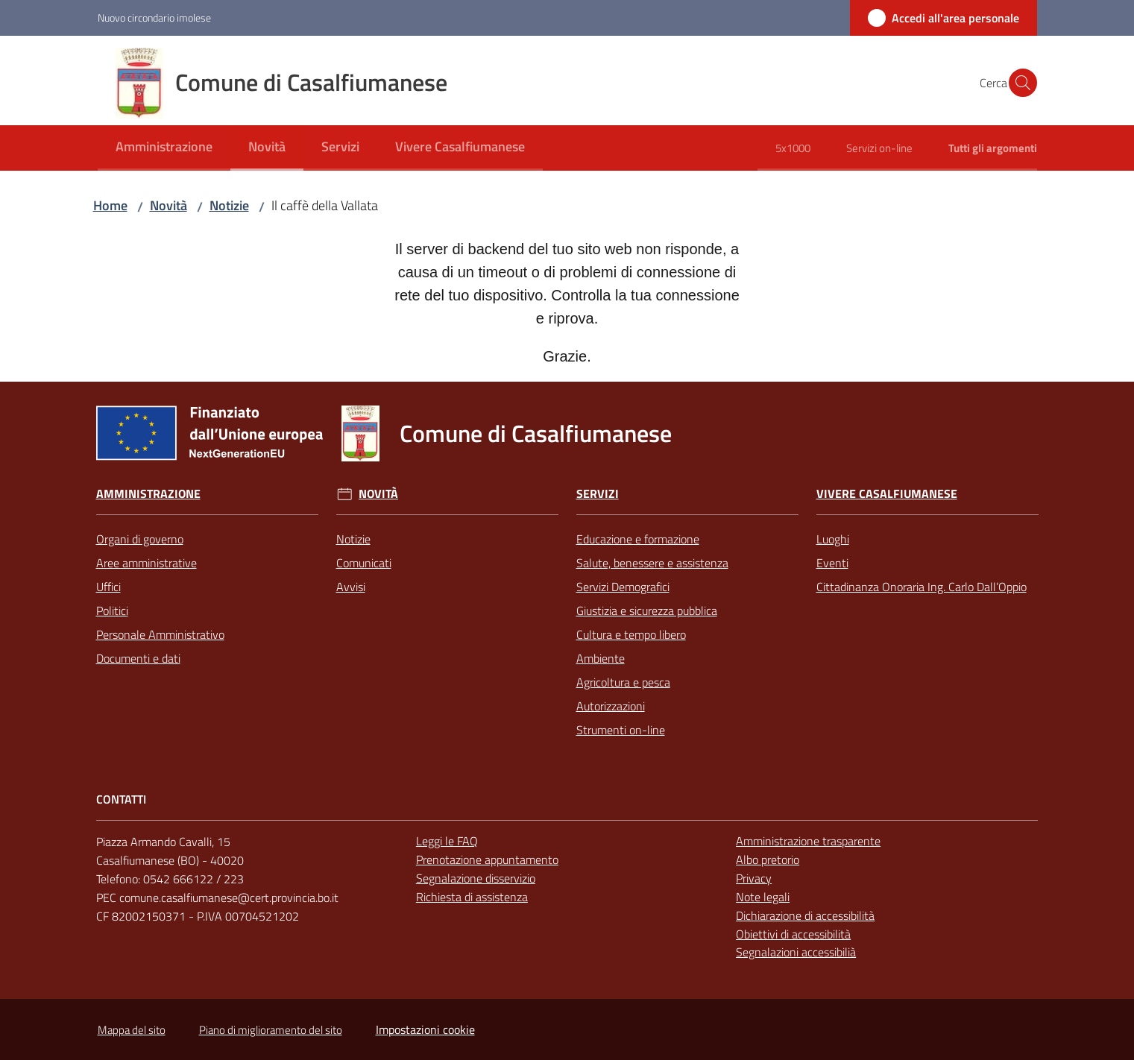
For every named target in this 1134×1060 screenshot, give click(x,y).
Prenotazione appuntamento (487, 859)
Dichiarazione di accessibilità (805, 915)
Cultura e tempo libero (631, 634)
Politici (112, 610)
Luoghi (832, 539)
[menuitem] (164, 148)
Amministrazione (148, 493)
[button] (1019, 83)
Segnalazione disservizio (475, 878)
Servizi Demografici (623, 587)
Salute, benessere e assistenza (652, 563)
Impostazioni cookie (425, 1029)
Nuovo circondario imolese (154, 17)
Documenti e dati (138, 658)
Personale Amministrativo (160, 634)
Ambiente (600, 658)
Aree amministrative (146, 563)
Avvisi (350, 587)
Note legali (763, 897)
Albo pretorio (767, 859)
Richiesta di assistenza (472, 897)
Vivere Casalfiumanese (886, 493)
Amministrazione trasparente (808, 841)
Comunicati (363, 563)
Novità (168, 205)
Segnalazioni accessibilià (796, 952)
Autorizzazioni (610, 706)
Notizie (229, 205)
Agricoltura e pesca (623, 682)
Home (110, 205)
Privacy (754, 878)
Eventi (832, 563)
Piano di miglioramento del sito (270, 1029)
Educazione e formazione (637, 539)
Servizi (597, 493)
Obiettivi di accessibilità (793, 934)
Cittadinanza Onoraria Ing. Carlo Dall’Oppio (921, 587)
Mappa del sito (132, 1029)
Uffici (108, 587)
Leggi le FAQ (447, 841)
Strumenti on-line (620, 730)
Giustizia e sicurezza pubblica (646, 610)
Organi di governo (139, 539)
